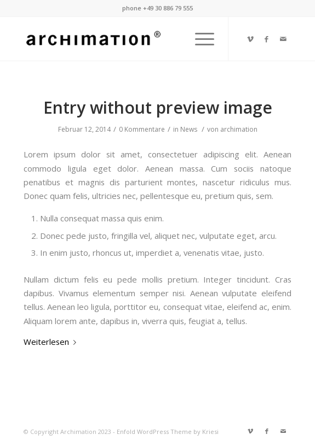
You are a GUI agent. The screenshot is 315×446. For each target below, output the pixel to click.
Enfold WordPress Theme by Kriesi (168, 431)
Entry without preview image (157, 107)
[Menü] (199, 39)
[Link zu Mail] (283, 39)
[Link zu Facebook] (267, 39)
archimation (238, 129)
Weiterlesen (52, 341)
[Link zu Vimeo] (250, 39)
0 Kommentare (142, 129)
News (188, 129)
